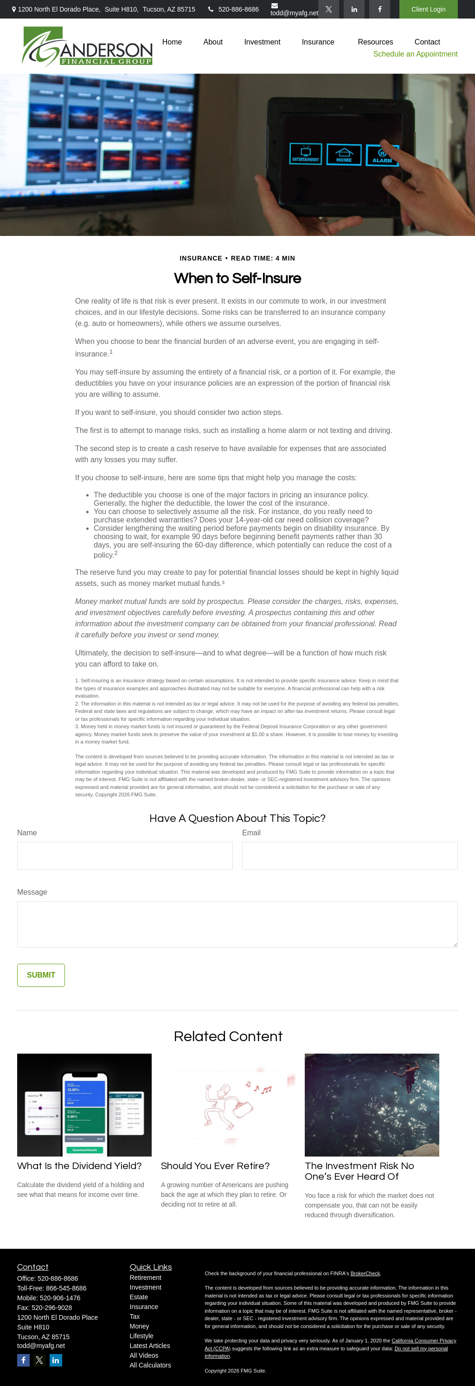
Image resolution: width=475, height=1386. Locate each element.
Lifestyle (142, 1336)
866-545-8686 (66, 1288)
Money (139, 1326)
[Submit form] (41, 975)
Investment (145, 1287)
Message (32, 892)
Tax (135, 1316)
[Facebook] (379, 9)
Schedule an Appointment (415, 54)
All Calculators (150, 1365)
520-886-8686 (233, 9)
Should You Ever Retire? (215, 1166)
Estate (139, 1297)
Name (27, 833)
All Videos (144, 1355)
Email (251, 833)
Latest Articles (150, 1345)
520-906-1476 (60, 1298)
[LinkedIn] (354, 9)
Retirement (145, 1277)
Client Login (428, 9)
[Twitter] (328, 9)
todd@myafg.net (294, 9)
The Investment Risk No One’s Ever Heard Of (360, 1171)
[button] (172, 42)
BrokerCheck (365, 1273)
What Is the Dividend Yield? (79, 1166)
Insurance (144, 1306)
